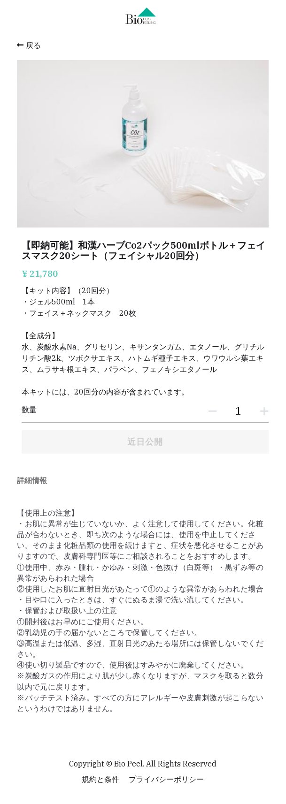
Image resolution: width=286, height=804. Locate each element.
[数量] (238, 410)
